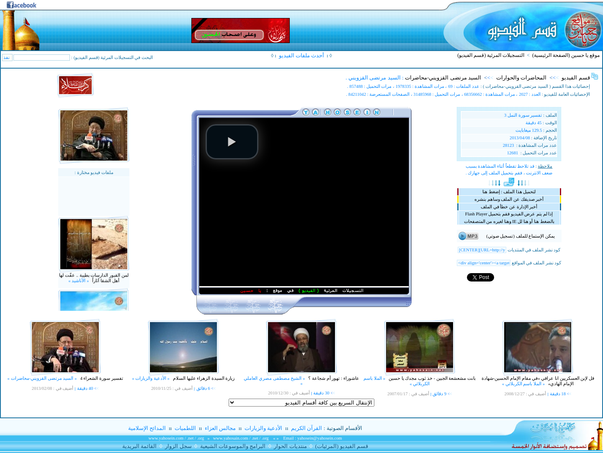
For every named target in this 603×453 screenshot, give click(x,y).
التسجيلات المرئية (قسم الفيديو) (490, 55)
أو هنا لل (522, 221)
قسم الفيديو (576, 77)
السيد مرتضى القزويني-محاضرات (443, 77)
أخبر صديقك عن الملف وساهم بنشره (509, 199)
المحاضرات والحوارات (521, 77)
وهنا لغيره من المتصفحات (487, 221)
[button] (232, 141)
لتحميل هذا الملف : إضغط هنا (509, 191)
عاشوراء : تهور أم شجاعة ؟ (333, 378)
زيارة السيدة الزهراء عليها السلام (203, 378)
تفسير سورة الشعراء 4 (101, 378)
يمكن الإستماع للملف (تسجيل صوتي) (520, 236)
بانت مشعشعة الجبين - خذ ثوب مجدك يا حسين (431, 378)
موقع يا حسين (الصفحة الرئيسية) (566, 55)
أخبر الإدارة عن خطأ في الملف (509, 207)
